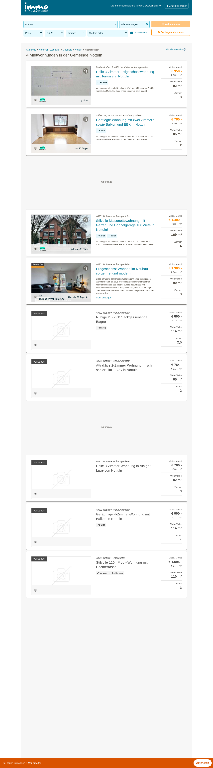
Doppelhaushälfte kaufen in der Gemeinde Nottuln (53, 728)
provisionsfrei (140, 32)
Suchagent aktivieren (170, 32)
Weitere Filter (108, 32)
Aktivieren (202, 763)
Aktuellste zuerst (174, 49)
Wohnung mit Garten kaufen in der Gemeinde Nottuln (55, 706)
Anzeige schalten (176, 5)
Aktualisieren (171, 24)
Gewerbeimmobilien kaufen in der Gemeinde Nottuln (55, 691)
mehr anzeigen (103, 297)
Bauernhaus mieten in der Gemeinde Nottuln (50, 735)
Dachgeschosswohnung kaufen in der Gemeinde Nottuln (57, 713)
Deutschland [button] (153, 5)
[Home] (36, 7)
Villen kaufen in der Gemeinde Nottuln (46, 721)
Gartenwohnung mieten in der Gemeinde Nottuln (52, 699)
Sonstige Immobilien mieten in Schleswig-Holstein (53, 757)
